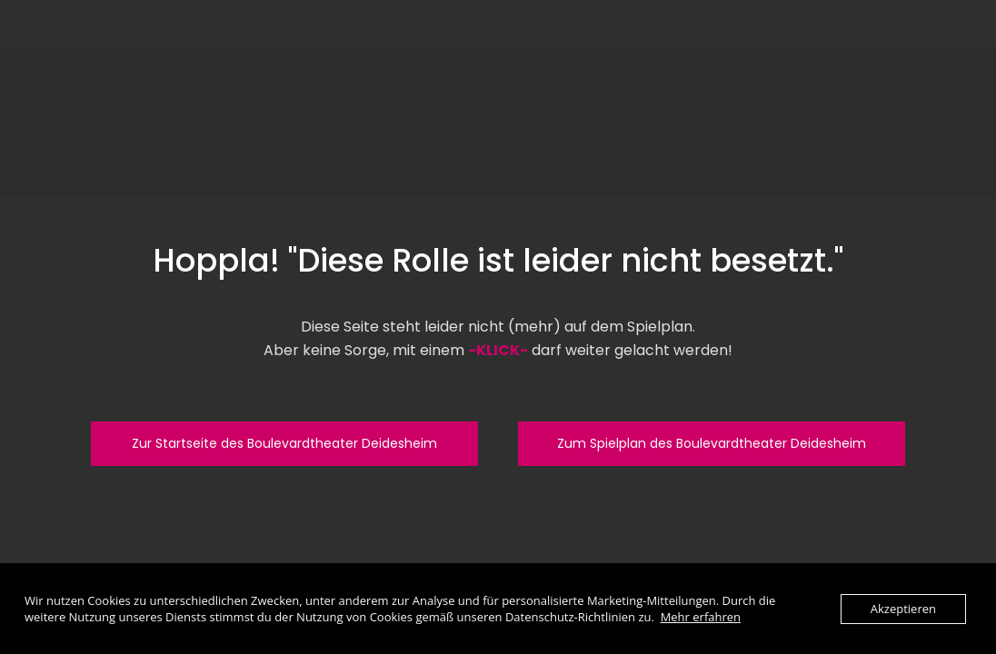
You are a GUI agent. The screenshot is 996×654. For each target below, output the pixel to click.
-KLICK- (498, 350)
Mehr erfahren (701, 617)
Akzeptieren (903, 608)
